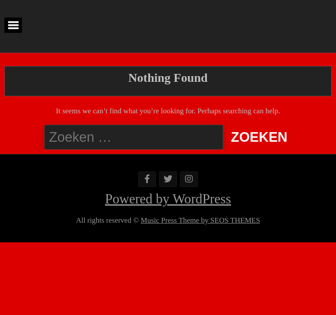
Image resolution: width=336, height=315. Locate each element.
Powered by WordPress (168, 198)
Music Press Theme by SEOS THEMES (200, 220)
